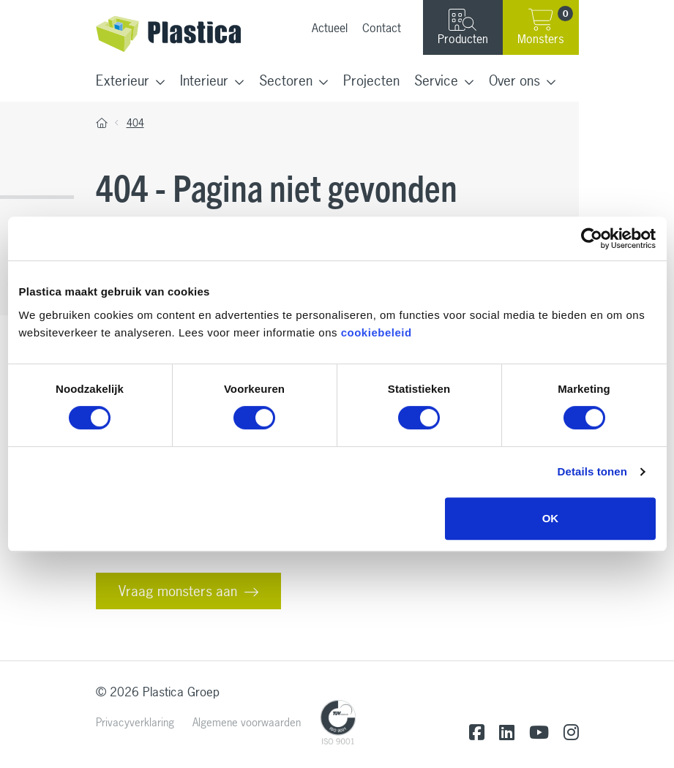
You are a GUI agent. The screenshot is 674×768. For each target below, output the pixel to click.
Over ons (514, 80)
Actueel (330, 28)
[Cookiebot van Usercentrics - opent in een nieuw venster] (592, 238)
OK (550, 518)
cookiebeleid (376, 332)
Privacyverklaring (135, 722)
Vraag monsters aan (178, 591)
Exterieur (122, 80)
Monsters (545, 26)
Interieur (204, 80)
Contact (381, 28)
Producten (463, 28)
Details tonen (592, 471)
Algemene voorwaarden (246, 722)
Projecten (371, 80)
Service (436, 80)
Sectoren (285, 80)
